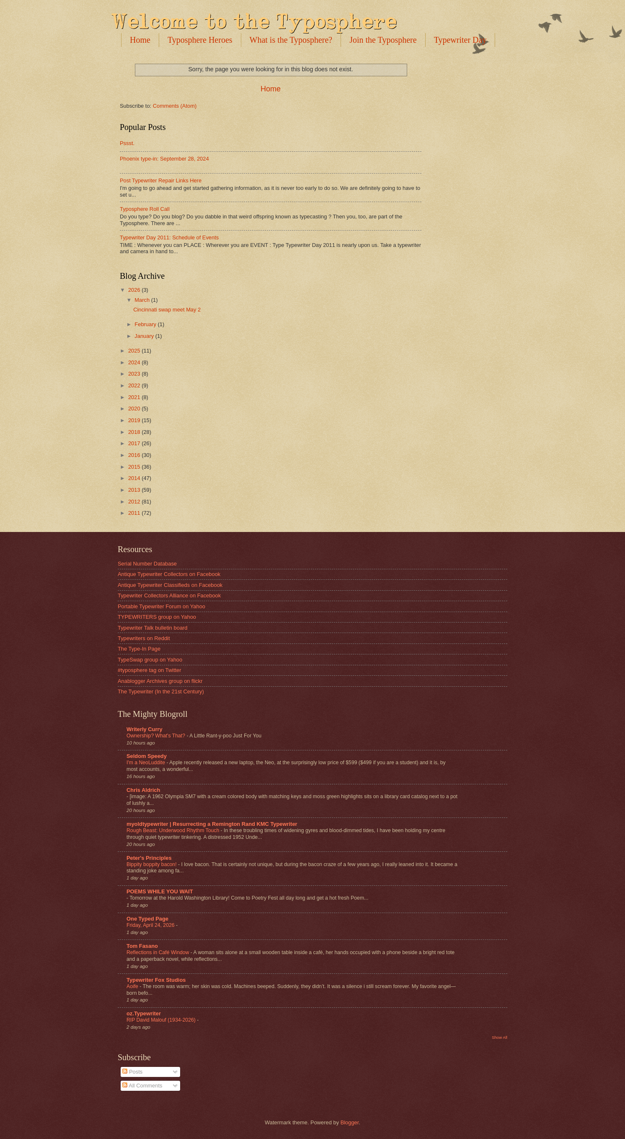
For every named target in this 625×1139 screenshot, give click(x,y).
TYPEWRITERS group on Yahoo (157, 617)
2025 (135, 351)
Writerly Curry (145, 729)
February (146, 324)
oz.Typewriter (144, 1013)
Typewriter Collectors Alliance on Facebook (169, 595)
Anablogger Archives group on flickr (160, 681)
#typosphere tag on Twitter (149, 670)
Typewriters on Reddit (144, 638)
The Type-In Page (139, 649)
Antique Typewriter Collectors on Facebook (169, 574)
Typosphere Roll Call (145, 209)
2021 (135, 397)
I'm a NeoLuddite (146, 762)
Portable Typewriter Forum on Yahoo (161, 606)
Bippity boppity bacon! (152, 864)
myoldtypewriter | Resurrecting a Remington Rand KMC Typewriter (212, 824)
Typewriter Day (460, 39)
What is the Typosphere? (291, 39)
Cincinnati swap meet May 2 (167, 309)
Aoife (133, 986)
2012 (135, 501)
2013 (135, 490)
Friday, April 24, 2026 (151, 925)
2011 (135, 513)
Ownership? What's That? (156, 736)
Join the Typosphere (382, 39)
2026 (135, 290)
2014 (135, 478)
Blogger (350, 1122)
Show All (499, 1037)
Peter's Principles (149, 858)
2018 (135, 432)
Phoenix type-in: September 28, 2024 (164, 159)
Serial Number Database (147, 563)
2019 (135, 420)
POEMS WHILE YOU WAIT (160, 891)
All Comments (142, 1085)
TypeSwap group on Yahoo (150, 659)
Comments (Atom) (174, 106)
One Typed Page (147, 919)
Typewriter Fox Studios (156, 980)
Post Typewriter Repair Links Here (160, 180)
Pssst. (127, 143)
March (142, 300)
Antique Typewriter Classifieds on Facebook (170, 585)
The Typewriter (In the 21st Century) (161, 691)
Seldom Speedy (147, 756)
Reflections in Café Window (159, 952)
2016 (135, 455)
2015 (135, 467)
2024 (135, 362)
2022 (135, 385)
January (144, 336)
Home (140, 39)
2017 (135, 443)
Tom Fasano (142, 946)
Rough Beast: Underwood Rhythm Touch (174, 830)
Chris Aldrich (143, 790)
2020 (135, 408)
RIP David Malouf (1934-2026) (162, 1020)
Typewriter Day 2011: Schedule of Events (169, 237)
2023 (135, 374)
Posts (132, 1072)
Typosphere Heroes (200, 39)
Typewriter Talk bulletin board (153, 628)
